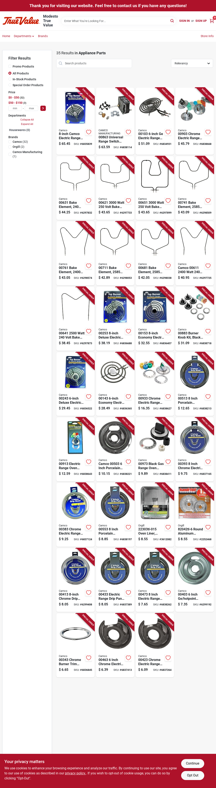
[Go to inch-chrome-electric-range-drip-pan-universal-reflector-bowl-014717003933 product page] (194, 449)
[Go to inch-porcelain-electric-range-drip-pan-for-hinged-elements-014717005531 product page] (115, 515)
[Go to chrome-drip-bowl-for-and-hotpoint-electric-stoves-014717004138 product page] (75, 580)
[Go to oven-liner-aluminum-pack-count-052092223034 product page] (155, 515)
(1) (27, 154)
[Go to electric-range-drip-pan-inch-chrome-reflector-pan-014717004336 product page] (115, 580)
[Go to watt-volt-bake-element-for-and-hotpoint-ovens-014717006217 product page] (115, 188)
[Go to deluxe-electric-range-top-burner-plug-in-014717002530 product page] (115, 319)
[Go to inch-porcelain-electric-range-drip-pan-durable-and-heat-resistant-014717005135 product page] (194, 384)
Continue (192, 763)
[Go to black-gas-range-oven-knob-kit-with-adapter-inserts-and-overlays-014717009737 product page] (155, 449)
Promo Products (23, 66)
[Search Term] (118, 21)
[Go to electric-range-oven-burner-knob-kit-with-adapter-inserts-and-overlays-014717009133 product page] (75, 449)
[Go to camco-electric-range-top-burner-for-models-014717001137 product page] (75, 121)
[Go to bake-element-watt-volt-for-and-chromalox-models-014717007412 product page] (194, 188)
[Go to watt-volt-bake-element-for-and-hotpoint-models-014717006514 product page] (155, 188)
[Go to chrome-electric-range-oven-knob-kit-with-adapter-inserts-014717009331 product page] (155, 384)
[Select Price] (43, 108)
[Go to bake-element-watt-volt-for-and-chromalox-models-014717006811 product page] (155, 253)
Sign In (184, 20)
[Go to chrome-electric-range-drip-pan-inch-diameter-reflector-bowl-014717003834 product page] (75, 515)
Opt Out (192, 775)
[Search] (172, 20)
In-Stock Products (24, 79)
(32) (20, 141)
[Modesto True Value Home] (21, 21)
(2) (18, 146)
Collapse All (27, 119)
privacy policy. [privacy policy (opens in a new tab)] (75, 773)
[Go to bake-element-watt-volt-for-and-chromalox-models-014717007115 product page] (115, 253)
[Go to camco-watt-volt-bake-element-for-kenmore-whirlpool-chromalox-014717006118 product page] (194, 253)
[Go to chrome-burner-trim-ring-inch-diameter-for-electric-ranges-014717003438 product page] (75, 645)
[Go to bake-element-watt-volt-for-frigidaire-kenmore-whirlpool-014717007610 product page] (75, 253)
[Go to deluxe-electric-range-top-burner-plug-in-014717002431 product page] (75, 384)
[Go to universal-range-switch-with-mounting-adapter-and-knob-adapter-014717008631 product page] (115, 121)
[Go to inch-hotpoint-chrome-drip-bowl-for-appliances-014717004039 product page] (194, 580)
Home (6, 36)
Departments (22, 36)
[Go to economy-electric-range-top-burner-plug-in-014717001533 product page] (155, 319)
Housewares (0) (19, 130)
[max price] (31, 108)
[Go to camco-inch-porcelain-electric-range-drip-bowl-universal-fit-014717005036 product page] (115, 449)
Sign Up (201, 20)
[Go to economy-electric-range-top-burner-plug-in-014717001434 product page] (115, 384)
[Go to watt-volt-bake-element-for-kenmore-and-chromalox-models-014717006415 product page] (75, 319)
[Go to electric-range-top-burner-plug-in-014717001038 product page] (155, 121)
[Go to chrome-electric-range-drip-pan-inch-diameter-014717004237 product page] (155, 645)
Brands (43, 36)
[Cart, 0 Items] (212, 21)
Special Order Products (28, 85)
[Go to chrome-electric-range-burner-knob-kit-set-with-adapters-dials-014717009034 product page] (194, 121)
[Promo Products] (9, 66)
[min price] (15, 108)
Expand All (27, 124)
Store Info (207, 36)
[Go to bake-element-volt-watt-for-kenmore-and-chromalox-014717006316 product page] (75, 188)
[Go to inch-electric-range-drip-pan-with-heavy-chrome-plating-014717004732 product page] (155, 580)
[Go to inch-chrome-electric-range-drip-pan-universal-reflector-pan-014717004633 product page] (115, 645)
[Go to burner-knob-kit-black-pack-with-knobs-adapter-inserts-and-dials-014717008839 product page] (194, 319)
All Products (21, 73)
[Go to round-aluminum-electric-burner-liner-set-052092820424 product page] (194, 515)
